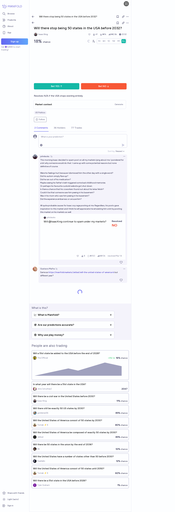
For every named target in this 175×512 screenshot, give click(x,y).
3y (51, 156)
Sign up (15, 41)
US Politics (40, 112)
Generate (119, 104)
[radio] (99, 41)
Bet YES (56, 86)
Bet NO (103, 86)
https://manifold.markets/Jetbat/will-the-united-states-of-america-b (81, 272)
